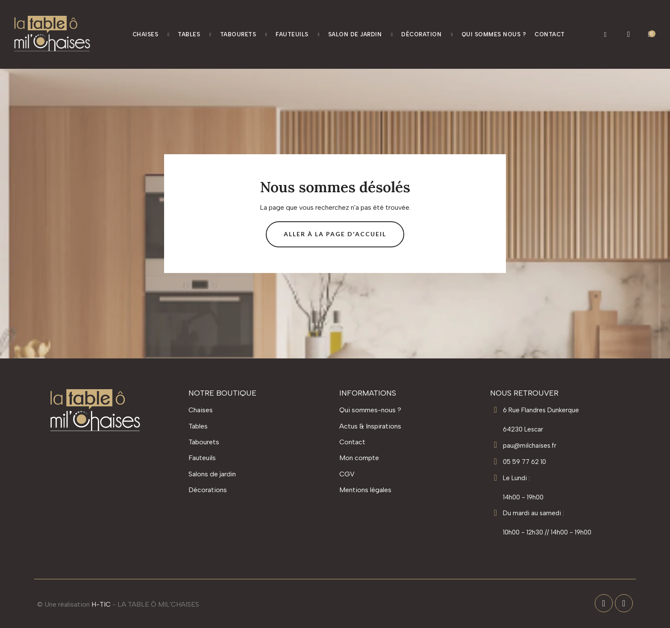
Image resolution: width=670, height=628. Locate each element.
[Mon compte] (629, 34)
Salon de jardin (360, 34)
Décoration (427, 34)
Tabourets (243, 34)
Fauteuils (298, 34)
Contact (550, 34)
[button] (605, 34)
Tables (194, 34)
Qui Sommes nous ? (493, 34)
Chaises (151, 34)
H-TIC (101, 604)
